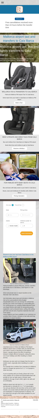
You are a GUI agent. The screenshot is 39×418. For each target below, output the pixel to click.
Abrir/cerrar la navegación (19, 2)
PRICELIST (19, 19)
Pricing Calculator (19, 196)
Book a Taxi (19, 103)
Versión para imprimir (7, 400)
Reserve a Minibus (18, 148)
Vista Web (35, 400)
